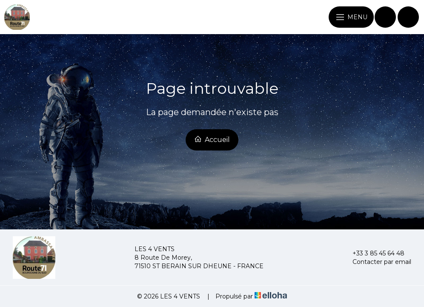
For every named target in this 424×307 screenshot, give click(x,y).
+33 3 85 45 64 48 (373, 253)
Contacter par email (377, 262)
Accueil (212, 139)
